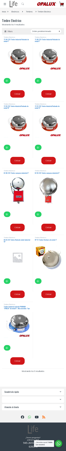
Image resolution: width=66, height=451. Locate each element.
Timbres (29, 11)
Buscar (22, 4)
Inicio (4, 11)
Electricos (15, 11)
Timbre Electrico (9, 37)
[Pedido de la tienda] (46, 31)
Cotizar (17, 94)
